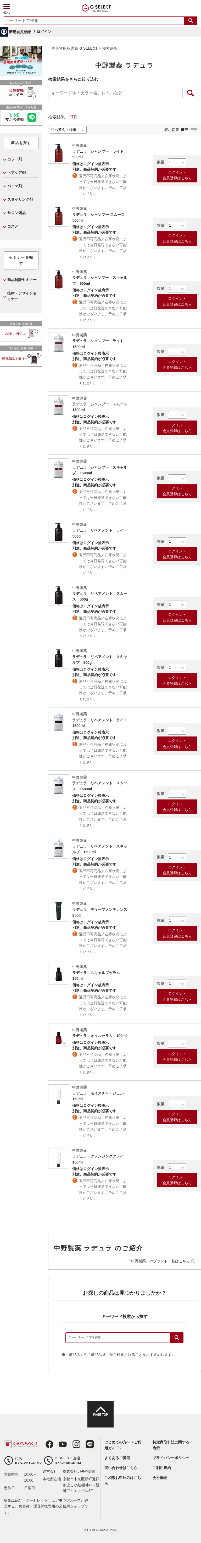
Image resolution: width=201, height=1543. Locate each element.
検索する (190, 20)
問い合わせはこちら (120, 1468)
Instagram (71, 1444)
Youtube (59, 1444)
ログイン (44, 32)
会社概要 (160, 1478)
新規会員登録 (20, 32)
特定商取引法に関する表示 (171, 1445)
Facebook (47, 1444)
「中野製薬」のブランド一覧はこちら (158, 1261)
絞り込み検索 (190, 93)
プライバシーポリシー (171, 1458)
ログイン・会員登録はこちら (177, 175)
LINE (83, 1444)
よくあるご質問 (117, 1458)
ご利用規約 (162, 1468)
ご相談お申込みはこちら (122, 1481)
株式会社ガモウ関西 (79, 1471)
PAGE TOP (100, 1419)
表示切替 (171, 130)
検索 (176, 1337)
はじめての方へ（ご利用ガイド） (122, 1445)
